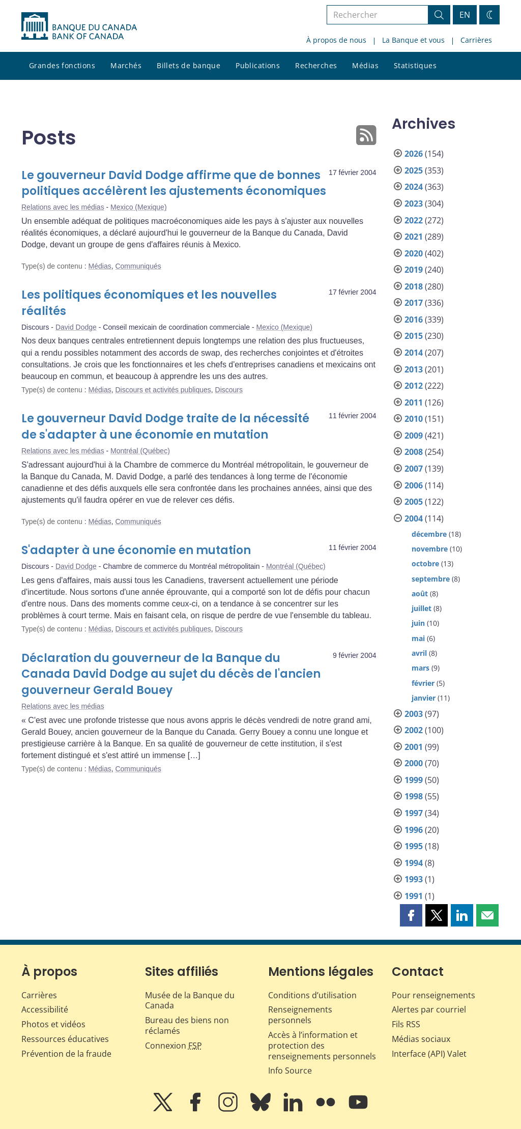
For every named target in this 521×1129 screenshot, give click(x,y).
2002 (413, 730)
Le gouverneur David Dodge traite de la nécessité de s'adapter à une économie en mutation (165, 427)
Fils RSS (406, 1024)
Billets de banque (188, 65)
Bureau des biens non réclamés (187, 1025)
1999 (413, 780)
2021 (413, 236)
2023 (413, 203)
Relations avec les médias (62, 207)
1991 (413, 896)
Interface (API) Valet (429, 1053)
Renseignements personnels (300, 1015)
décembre (429, 534)
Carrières (476, 40)
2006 (413, 485)
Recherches (316, 65)
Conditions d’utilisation (312, 995)
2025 (413, 170)
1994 (413, 863)
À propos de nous (336, 40)
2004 (413, 518)
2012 (413, 385)
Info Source (290, 1070)
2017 (413, 302)
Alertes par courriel (429, 1009)
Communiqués (138, 266)
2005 (413, 501)
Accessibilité (44, 1009)
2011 (413, 402)
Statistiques (415, 65)
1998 (413, 796)
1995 (413, 846)
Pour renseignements (433, 995)
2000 (413, 763)
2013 (413, 369)
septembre (431, 579)
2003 (413, 713)
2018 (413, 286)
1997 (413, 813)
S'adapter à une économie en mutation (136, 550)
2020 (413, 253)
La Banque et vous (413, 40)
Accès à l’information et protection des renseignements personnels (322, 1045)
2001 (413, 746)
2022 (413, 220)
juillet (421, 608)
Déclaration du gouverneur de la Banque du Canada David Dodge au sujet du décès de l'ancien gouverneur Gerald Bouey (171, 674)
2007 (413, 468)
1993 (413, 879)
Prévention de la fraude (66, 1053)
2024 (413, 186)
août (420, 593)
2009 (413, 435)
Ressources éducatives (65, 1039)
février (423, 683)
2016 (413, 319)
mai (418, 638)
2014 (413, 352)
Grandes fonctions (62, 65)
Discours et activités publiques (163, 390)
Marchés (125, 65)
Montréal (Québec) (140, 451)
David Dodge (76, 327)
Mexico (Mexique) (138, 207)
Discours (229, 390)
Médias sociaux (421, 1039)
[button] (411, 915)
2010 (413, 418)
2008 (413, 451)
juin (418, 623)
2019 (413, 269)
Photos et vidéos (53, 1024)
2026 (413, 153)
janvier (424, 698)
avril (419, 653)
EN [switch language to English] (464, 14)
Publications (258, 65)
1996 (413, 829)
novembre (430, 549)
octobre (425, 563)
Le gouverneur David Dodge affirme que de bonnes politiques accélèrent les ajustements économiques (173, 183)
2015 (413, 335)
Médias (365, 65)
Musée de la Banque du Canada (190, 1000)
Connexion (173, 1045)
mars (420, 668)
